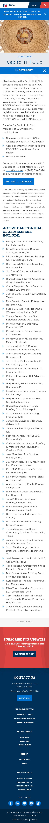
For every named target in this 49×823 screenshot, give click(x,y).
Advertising (24, 760)
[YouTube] (31, 803)
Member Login (24, 790)
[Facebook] (10, 803)
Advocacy (25, 56)
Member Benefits (24, 782)
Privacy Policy (30, 819)
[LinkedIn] (17, 803)
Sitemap (16, 819)
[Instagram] (24, 803)
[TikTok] (38, 803)
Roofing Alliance (24, 715)
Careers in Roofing (24, 722)
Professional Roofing (24, 719)
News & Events (24, 745)
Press (24, 763)
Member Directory (24, 786)
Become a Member (24, 778)
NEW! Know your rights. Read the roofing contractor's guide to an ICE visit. (24, 14)
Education (24, 741)
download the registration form (23, 173)
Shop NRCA (24, 737)
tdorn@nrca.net (14, 170)
